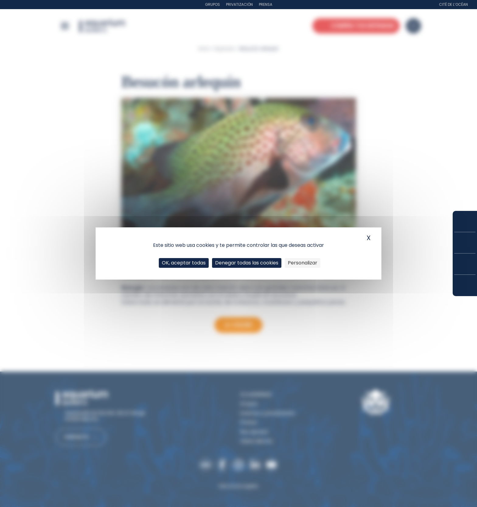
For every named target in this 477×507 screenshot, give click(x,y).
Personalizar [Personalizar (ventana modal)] (302, 262)
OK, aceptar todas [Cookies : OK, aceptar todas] (184, 262)
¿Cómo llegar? (464, 285)
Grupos (212, 4)
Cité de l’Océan (453, 4)
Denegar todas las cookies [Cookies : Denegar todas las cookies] (246, 262)
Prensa (265, 4)
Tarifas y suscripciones (464, 242)
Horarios (464, 264)
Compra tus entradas (464, 221)
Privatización (239, 4)
